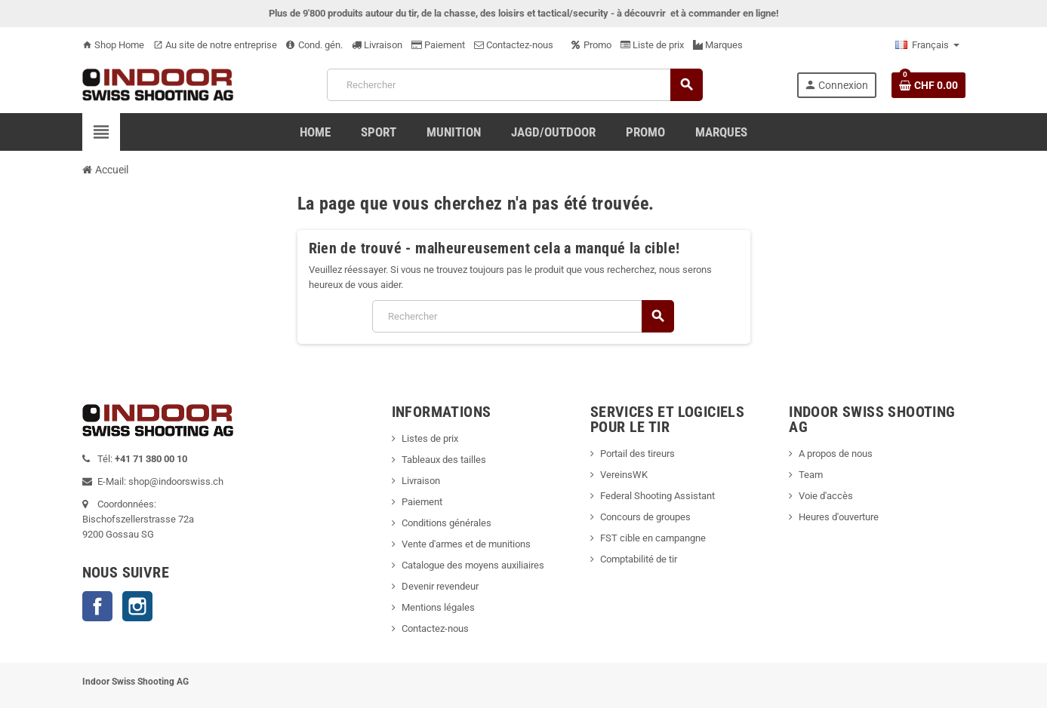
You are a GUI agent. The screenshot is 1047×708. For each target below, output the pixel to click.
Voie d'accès (826, 495)
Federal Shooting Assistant (657, 495)
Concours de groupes (645, 517)
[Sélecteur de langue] (927, 45)
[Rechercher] (514, 85)
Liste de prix (652, 45)
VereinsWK (624, 474)
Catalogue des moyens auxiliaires (473, 565)
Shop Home (113, 45)
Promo (591, 45)
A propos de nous (836, 453)
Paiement (438, 45)
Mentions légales (438, 607)
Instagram (137, 606)
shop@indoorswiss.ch (175, 481)
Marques (718, 45)
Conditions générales (446, 523)
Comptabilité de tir (638, 559)
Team (811, 474)
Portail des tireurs (637, 453)
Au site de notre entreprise (215, 45)
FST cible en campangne (653, 538)
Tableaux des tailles (444, 459)
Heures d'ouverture (839, 517)
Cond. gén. (314, 45)
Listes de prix (430, 438)
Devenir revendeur (440, 586)
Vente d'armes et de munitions (466, 544)
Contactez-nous (513, 45)
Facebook (97, 606)
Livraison (377, 45)
